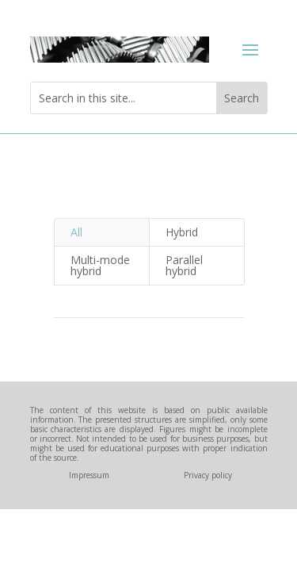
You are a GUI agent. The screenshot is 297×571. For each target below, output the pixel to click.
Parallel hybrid (184, 265)
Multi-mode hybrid (100, 265)
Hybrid (182, 232)
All (76, 232)
